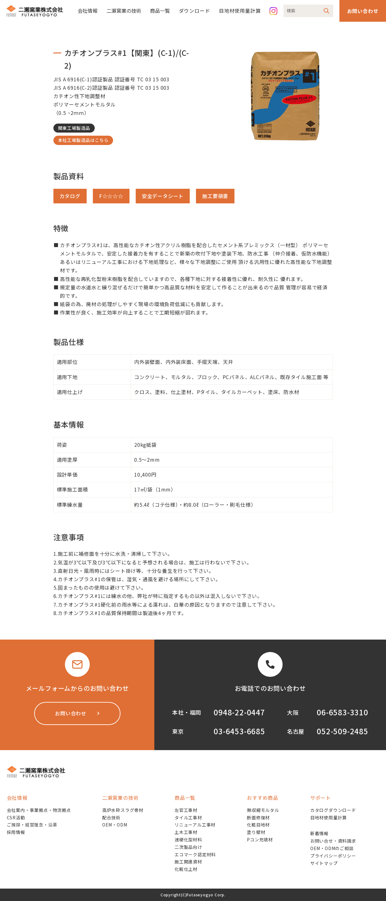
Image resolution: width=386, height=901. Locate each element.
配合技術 (111, 817)
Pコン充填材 (260, 839)
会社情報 (88, 10)
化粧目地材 (258, 825)
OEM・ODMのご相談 (332, 848)
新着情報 (319, 833)
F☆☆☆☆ (111, 196)
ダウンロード (194, 10)
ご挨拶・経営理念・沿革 (32, 825)
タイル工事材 (188, 817)
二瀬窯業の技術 (124, 10)
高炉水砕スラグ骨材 (122, 810)
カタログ (70, 196)
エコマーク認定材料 (195, 854)
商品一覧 (160, 10)
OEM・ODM (114, 825)
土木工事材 (186, 832)
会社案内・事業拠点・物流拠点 (39, 810)
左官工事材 (186, 810)
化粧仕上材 (186, 869)
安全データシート (163, 196)
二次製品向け (188, 847)
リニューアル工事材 (195, 825)
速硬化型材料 (188, 839)
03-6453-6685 (239, 731)
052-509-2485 (342, 731)
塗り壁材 (256, 832)
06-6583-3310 (342, 712)
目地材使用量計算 (240, 10)
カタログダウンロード (333, 810)
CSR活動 (16, 817)
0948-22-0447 (239, 712)
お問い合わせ (363, 11)
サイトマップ (324, 863)
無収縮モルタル (263, 810)
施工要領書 (215, 196)
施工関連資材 (188, 861)
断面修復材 (258, 817)
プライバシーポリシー (333, 856)
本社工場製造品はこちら (83, 140)
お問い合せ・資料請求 (333, 841)
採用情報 (16, 832)
